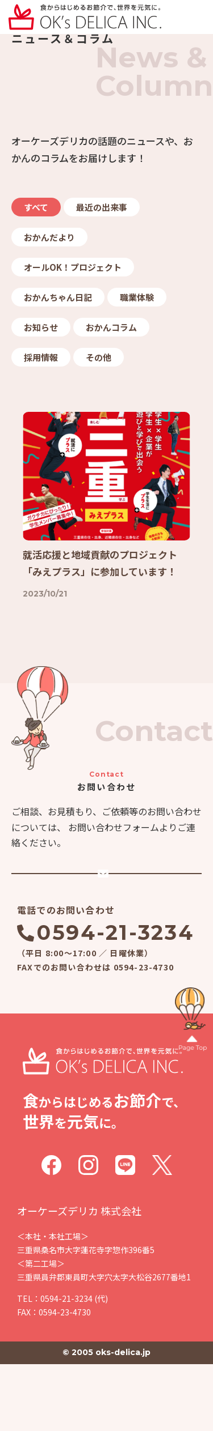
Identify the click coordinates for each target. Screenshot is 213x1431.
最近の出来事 (101, 207)
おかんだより (49, 237)
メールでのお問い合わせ (115, 920)
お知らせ (41, 327)
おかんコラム (111, 327)
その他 (98, 357)
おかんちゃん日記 (58, 297)
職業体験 (137, 297)
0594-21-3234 (115, 999)
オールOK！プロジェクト (73, 267)
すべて (36, 207)
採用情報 (41, 357)
